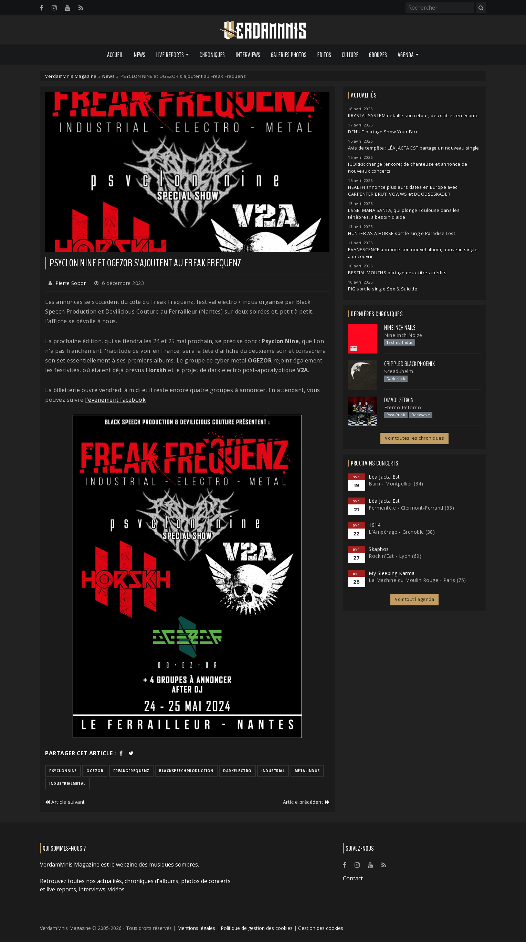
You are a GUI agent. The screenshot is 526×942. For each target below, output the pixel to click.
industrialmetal (67, 783)
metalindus (307, 770)
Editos (324, 55)
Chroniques (212, 55)
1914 (374, 525)
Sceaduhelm (398, 371)
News (139, 55)
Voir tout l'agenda (414, 599)
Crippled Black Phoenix (409, 364)
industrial (273, 770)
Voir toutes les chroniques (414, 438)
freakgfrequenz (131, 770)
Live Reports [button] (170, 55)
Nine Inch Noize (403, 335)
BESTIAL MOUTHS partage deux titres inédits (397, 273)
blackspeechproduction (186, 770)
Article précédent (306, 802)
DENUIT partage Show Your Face (383, 132)
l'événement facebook (115, 399)
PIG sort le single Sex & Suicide (382, 289)
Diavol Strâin (399, 400)
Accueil (115, 55)
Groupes (378, 55)
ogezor (94, 770)
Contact (353, 878)
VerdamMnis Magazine (71, 76)
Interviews (247, 55)
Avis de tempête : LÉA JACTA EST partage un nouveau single (413, 148)
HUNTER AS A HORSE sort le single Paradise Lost (401, 233)
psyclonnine (63, 770)
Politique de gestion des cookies (257, 928)
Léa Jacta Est (384, 476)
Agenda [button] (406, 55)
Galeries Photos (288, 55)
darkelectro (237, 770)
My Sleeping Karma (392, 573)
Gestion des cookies (320, 928)
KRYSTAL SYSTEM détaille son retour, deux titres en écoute (413, 116)
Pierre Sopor (70, 283)
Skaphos (379, 549)
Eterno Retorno (402, 407)
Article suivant (65, 802)
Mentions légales (196, 928)
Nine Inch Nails (400, 328)
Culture (350, 55)
